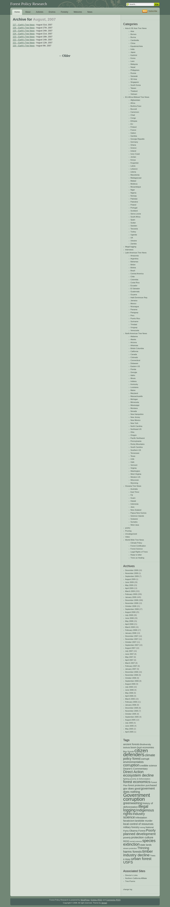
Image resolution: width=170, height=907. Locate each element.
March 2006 (130, 699)
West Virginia (135, 474)
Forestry (64, 12)
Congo (133, 118)
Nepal (132, 67)
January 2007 (130, 669)
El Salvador (135, 289)
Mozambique (135, 187)
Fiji (131, 495)
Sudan (133, 223)
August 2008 (130, 612)
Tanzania (134, 229)
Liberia (133, 172)
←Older (64, 56)
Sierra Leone (135, 214)
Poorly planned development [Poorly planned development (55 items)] (139, 832)
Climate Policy (136, 543)
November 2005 (131, 711)
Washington (135, 471)
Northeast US (135, 429)
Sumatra (133, 522)
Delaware (134, 363)
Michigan (134, 399)
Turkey (133, 232)
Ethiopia (133, 121)
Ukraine (133, 241)
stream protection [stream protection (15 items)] (130, 848)
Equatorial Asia (136, 46)
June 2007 (129, 654)
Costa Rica (134, 283)
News (89, 12)
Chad (132, 115)
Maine (132, 390)
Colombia (134, 280)
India (132, 49)
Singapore (134, 82)
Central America (136, 274)
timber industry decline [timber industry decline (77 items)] (138, 853)
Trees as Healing (137, 558)
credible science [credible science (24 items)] (148, 765)
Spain (132, 220)
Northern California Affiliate (136, 878)
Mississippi (134, 405)
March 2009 (130, 591)
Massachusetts (136, 396)
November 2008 (131, 603)
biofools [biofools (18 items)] (126, 747)
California (134, 351)
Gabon (133, 133)
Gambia (133, 136)
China (132, 43)
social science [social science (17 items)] (136, 841)
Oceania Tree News (133, 486)
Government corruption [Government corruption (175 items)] (136, 797)
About (27, 12)
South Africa (135, 217)
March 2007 (130, 663)
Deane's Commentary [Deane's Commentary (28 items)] (135, 768)
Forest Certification (138, 546)
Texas (132, 456)
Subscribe (152, 11)
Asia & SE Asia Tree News (136, 28)
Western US (135, 477)
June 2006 (129, 690)
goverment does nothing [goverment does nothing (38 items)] (139, 790)
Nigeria (133, 193)
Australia (134, 489)
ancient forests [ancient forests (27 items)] (131, 744)
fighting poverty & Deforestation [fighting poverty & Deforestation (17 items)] (136, 779)
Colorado (134, 357)
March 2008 (130, 627)
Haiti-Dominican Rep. (139, 298)
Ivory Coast (135, 154)
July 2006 (129, 687)
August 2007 (130, 648)
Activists (39, 12)
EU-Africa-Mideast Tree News (137, 97)
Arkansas (134, 345)
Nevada (133, 411)
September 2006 (132, 681)
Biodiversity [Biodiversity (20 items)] (145, 744)
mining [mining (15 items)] (142, 827)
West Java (134, 525)
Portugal (133, 208)
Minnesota (134, 402)
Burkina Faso (135, 106)
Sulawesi (134, 519)
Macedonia (134, 175)
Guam (132, 498)
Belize (132, 265)
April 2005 (129, 732)
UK (131, 238)
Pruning (128, 531)
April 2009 (129, 588)
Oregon (133, 435)
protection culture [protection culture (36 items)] (142, 837)
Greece (133, 148)
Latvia (132, 166)
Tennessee (134, 453)
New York (134, 423)
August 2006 (130, 684)
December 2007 (131, 636)
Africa (132, 103)
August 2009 (130, 579)
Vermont (133, 465)
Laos (132, 61)
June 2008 (129, 618)
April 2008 (129, 624)
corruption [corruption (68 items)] (131, 765)
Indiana (133, 381)
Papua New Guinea (138, 513)
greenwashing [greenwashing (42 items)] (132, 803)
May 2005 (129, 729)
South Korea (135, 85)
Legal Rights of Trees (139, 552)
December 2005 (131, 708)
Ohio (132, 432)
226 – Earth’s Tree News (24, 28)
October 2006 (130, 678)
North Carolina (136, 426)
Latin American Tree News (135, 253)
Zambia (133, 244)
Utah (132, 462)
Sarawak (134, 76)
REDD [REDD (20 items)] (126, 841)
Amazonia (134, 256)
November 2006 (131, 675)
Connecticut (135, 360)
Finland (133, 127)
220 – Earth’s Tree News (24, 46)
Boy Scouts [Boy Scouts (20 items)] (128, 751)
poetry (127, 528)
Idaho (132, 375)
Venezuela (134, 330)
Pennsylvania (135, 441)
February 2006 (131, 702)
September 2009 (132, 576)
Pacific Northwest (137, 438)
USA (132, 459)
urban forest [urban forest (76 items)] (141, 858)
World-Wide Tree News (134, 540)
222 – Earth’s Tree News (24, 40)
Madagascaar (136, 178)
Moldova (133, 184)
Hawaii (133, 501)
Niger (132, 190)
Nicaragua (134, 306)
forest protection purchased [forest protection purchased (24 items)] (142, 785)
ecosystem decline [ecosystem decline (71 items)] (138, 775)
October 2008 (130, 606)
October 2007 (130, 642)
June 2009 (129, 582)
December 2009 (131, 570)
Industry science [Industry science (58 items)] (134, 815)
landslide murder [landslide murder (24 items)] (143, 820)
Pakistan (133, 199)
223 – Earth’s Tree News (24, 37)
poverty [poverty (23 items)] (127, 837)
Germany (134, 142)
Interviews (129, 250)
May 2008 (129, 621)
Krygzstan (134, 163)
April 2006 (129, 696)
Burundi (133, 109)
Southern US (135, 450)
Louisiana (134, 387)
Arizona (133, 342)
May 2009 (129, 585)
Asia (132, 31)
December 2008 (131, 600)
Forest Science (136, 549)
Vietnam (133, 94)
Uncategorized (131, 534)
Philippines (134, 70)
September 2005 (132, 717)
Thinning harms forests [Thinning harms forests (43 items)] (136, 849)
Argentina (134, 259)
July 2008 (129, 615)
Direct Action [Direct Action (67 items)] (133, 772)
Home (17, 12)
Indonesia (134, 504)
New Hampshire (136, 414)
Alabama (134, 336)
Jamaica (133, 301)
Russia (133, 73)
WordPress (85, 900)
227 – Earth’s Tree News (24, 25)
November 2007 (131, 639)
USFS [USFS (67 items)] (128, 862)
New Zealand (135, 510)
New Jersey (135, 417)
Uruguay (133, 327)
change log (127, 889)
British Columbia (137, 348)
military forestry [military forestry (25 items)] (131, 827)
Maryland (134, 393)
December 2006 (131, 672)
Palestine (134, 202)
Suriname (134, 321)
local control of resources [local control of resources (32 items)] (138, 823)
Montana (134, 408)
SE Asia (133, 79)
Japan (132, 52)
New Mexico (135, 420)
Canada (133, 354)
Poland (133, 205)
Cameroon (134, 112)
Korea (132, 58)
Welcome (78, 12)
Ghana (133, 145)
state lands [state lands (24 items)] (146, 845)
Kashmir (133, 55)
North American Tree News (136, 333)
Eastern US (135, 366)
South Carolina (136, 447)
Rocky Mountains (137, 444)
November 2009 (131, 573)
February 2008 (131, 630)
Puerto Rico (135, 318)
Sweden (133, 226)
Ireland (133, 151)
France (133, 130)
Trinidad (133, 324)
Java (132, 507)
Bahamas (134, 262)
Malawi (133, 181)
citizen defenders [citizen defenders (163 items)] (135, 752)
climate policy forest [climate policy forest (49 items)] (139, 756)
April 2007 (129, 660)
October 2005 (130, 714)
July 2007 (129, 651)
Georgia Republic (137, 139)
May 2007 (129, 657)
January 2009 (130, 597)
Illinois (133, 378)
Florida (133, 369)
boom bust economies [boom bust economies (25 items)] (142, 747)
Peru (132, 315)
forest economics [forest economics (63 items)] (136, 782)
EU (131, 124)
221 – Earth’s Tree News (24, 43)
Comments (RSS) (113, 900)
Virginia (133, 468)
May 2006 (129, 693)
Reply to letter (136, 555)
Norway (133, 196)
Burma (133, 37)
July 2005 (129, 723)
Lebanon (134, 169)
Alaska (133, 339)
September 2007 (132, 645)
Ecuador (133, 286)
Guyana (133, 295)
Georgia (133, 372)
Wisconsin (134, 480)
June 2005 (129, 726)
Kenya (133, 160)
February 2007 (131, 666)
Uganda (133, 235)
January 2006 (130, 705)
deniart (104, 903)
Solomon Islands (137, 516)
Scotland (134, 211)
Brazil (132, 271)
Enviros (52, 12)
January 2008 (130, 633)
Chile (132, 277)
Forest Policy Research (28, 4)
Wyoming (134, 483)
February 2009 (131, 594)
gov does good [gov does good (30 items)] (131, 788)
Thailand (133, 91)
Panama (133, 309)
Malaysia (134, 64)
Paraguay (134, 312)
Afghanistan (135, 100)
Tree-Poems (130, 881)
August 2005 (130, 720)
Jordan (133, 157)
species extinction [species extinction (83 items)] (139, 843)
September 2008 (132, 609)
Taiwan (133, 88)
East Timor (134, 492)
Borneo (133, 34)
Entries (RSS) (96, 900)
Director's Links (131, 875)
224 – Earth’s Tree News (24, 34)
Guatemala (134, 292)
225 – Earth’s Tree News (24, 31)
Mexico (133, 303)
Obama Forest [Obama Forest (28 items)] (137, 830)
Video (127, 537)
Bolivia (133, 268)
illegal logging (130, 247)
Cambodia (134, 40)
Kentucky (134, 384)
